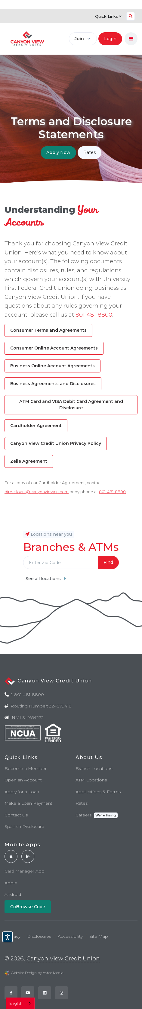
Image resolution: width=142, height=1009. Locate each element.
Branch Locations (94, 768)
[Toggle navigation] (131, 38)
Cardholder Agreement (36, 425)
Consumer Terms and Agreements (48, 330)
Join (79, 38)
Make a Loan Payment (28, 803)
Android (13, 894)
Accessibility (70, 936)
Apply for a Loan (22, 791)
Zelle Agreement (28, 461)
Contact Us (16, 815)
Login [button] (110, 38)
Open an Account (23, 780)
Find (108, 562)
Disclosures (39, 936)
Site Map (98, 936)
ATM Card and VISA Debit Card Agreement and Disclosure (71, 404)
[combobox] (20, 1003)
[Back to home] (27, 38)
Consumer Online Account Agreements (54, 348)
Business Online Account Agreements (52, 366)
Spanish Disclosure (24, 826)
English (16, 1003)
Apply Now (58, 152)
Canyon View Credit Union (63, 958)
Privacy (13, 936)
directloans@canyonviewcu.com (37, 491)
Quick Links (108, 16)
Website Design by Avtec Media (37, 972)
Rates (89, 152)
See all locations (46, 578)
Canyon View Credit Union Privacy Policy (55, 443)
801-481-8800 (94, 314)
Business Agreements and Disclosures (53, 383)
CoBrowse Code (27, 906)
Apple (11, 883)
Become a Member (26, 768)
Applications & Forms (98, 791)
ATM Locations (91, 780)
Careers (97, 815)
